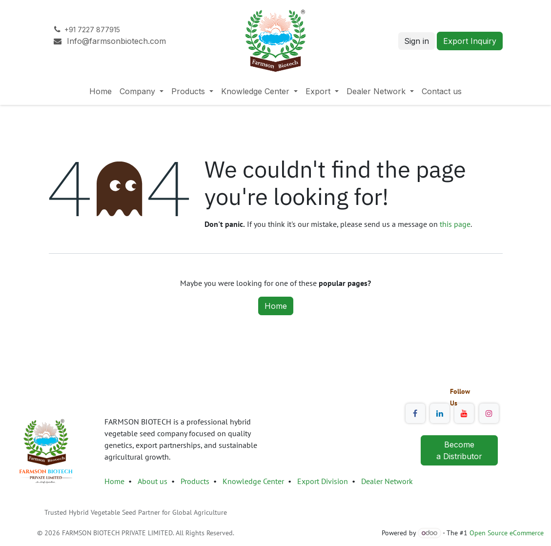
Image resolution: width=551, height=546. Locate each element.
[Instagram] (489, 413)
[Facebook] (415, 413)
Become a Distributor (459, 450)
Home (276, 306)
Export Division (323, 481)
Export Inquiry (469, 41)
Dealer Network (387, 481)
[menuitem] (100, 91)
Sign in (416, 41)
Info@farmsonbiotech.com (111, 41)
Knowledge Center (253, 481)
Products (195, 481)
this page (455, 224)
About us (152, 481)
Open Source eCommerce (506, 532)
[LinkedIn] (439, 413)
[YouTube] (464, 413)
